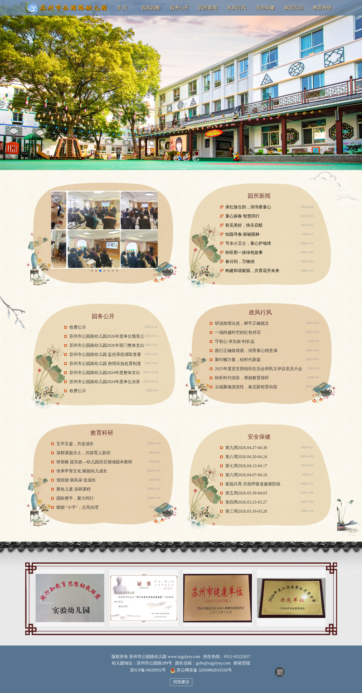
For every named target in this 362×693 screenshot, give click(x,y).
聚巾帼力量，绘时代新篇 (238, 359)
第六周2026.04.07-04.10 (246, 475)
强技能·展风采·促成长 (76, 480)
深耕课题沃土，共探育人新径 (83, 453)
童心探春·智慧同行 (242, 216)
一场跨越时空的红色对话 (238, 332)
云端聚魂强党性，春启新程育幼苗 (246, 387)
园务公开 (179, 7)
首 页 (122, 7)
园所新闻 (208, 7)
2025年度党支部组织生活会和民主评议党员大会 (258, 368)
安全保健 (265, 7)
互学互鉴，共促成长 (75, 443)
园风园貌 (150, 7)
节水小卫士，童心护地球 (248, 243)
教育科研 (322, 7)
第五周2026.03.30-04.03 (246, 493)
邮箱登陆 (242, 663)
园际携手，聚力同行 (75, 498)
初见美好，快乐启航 (244, 225)
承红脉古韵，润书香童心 (248, 207)
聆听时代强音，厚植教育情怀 (242, 378)
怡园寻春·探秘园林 (242, 234)
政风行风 (236, 7)
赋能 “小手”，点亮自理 (77, 507)
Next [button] (313, 596)
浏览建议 (181, 682)
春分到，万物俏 (239, 261)
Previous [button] (47, 596)
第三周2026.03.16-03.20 (246, 511)
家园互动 (293, 7)
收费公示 (77, 327)
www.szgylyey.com (184, 656)
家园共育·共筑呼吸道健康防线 (252, 484)
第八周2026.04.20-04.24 (246, 456)
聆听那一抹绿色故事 (244, 252)
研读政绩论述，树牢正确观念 (242, 323)
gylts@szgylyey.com (213, 663)
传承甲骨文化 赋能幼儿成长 (81, 471)
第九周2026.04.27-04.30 (246, 447)
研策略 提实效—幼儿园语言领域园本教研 (94, 462)
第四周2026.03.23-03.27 (246, 502)
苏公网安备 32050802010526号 (201, 670)
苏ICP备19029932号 (148, 670)
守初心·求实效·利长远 (234, 341)
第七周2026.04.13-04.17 (246, 466)
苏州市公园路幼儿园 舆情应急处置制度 (105, 363)
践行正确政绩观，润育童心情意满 (246, 350)
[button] (92, 271)
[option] (70, 598)
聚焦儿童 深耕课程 (73, 489)
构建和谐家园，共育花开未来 (252, 270)
